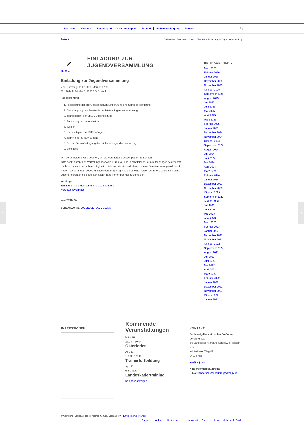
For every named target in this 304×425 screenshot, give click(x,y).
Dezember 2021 (213, 286)
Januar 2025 (211, 128)
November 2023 (213, 188)
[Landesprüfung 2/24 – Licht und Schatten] (301, 213)
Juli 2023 (209, 205)
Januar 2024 (211, 179)
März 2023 (210, 222)
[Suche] (240, 29)
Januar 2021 (211, 299)
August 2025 (211, 98)
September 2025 (213, 93)
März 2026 (210, 68)
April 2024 (210, 166)
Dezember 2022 (213, 235)
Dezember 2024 (213, 132)
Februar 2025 (212, 123)
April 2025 (210, 115)
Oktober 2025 (212, 89)
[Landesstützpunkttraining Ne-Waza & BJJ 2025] (3, 213)
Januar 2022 (211, 282)
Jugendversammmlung (96, 207)
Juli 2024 (209, 153)
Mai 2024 (209, 162)
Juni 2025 (209, 106)
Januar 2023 (211, 230)
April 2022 (210, 269)
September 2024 (213, 145)
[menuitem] (69, 29)
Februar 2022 (212, 278)
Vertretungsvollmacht (73, 189)
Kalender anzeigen (136, 380)
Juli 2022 (209, 256)
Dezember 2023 (213, 183)
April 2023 (210, 218)
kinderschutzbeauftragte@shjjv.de (217, 372)
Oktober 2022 (212, 243)
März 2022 (210, 273)
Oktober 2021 (212, 295)
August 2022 (211, 252)
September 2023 (213, 196)
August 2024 (211, 149)
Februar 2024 (212, 175)
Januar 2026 (211, 76)
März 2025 (210, 119)
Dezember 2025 (213, 81)
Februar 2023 (212, 226)
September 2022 (213, 248)
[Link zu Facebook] (234, 416)
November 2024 (213, 136)
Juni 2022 (209, 260)
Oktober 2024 (212, 140)
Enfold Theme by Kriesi (134, 416)
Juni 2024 (209, 158)
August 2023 (211, 200)
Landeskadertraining (145, 375)
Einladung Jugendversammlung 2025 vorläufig (87, 185)
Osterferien (136, 346)
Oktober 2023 (212, 192)
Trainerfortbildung (142, 360)
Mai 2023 (209, 213)
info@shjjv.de (197, 362)
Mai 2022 (209, 265)
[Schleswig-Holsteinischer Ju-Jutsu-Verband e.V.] (152, 11)
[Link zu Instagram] (240, 416)
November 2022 (213, 239)
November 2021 (213, 290)
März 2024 (210, 170)
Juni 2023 (209, 209)
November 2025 (213, 85)
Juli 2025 (209, 102)
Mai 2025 (209, 110)
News (65, 39)
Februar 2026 (212, 72)
